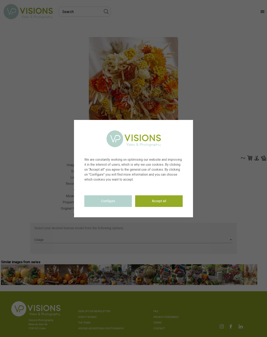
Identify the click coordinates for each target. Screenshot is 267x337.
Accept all (159, 201)
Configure (108, 201)
